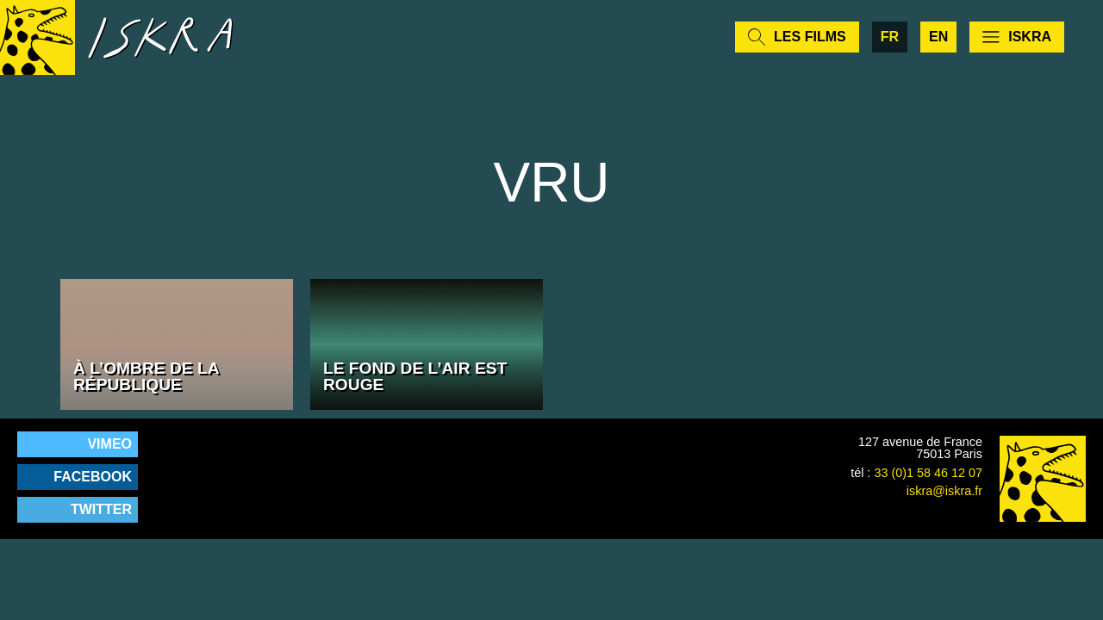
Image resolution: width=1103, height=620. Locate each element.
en (938, 42)
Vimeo (109, 444)
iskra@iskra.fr (944, 491)
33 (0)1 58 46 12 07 (928, 473)
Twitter (101, 509)
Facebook (92, 476)
